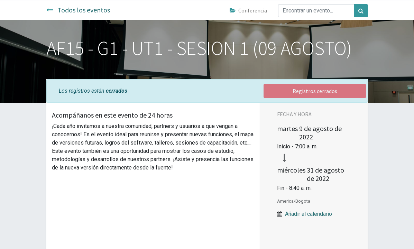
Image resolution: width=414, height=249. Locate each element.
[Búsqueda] (361, 10)
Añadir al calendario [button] (308, 214)
